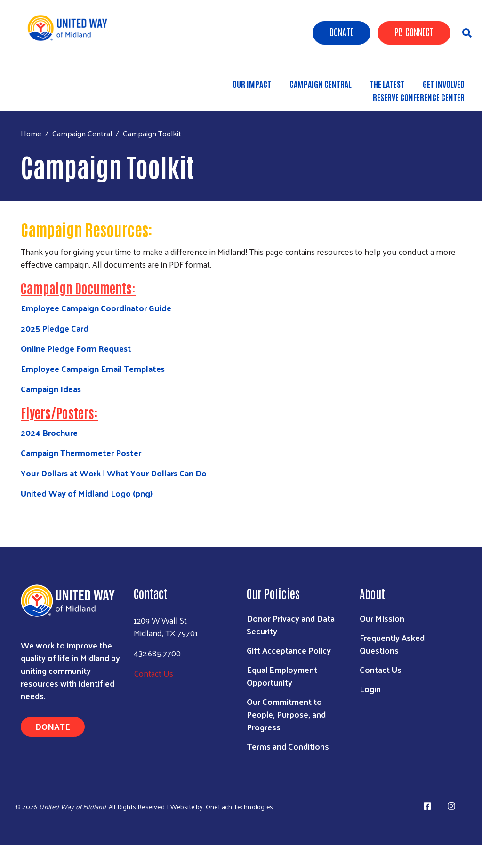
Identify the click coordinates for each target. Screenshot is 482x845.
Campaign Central (320, 83)
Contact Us (153, 673)
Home (31, 133)
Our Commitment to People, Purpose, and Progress (286, 714)
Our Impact (252, 83)
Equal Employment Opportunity (282, 675)
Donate (341, 31)
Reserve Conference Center (419, 97)
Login (370, 688)
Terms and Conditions (288, 746)
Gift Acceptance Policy (289, 650)
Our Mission (382, 618)
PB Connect (414, 31)
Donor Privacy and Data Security (291, 624)
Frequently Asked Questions (392, 643)
